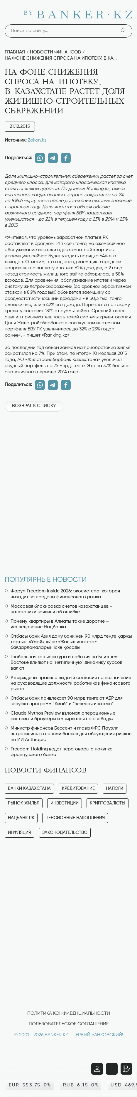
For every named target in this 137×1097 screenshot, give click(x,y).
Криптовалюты (107, 803)
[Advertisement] (68, 490)
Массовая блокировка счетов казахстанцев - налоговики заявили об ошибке (58, 609)
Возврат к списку (34, 406)
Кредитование (78, 788)
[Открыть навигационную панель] (112, 1069)
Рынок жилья (23, 803)
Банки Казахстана (29, 788)
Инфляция (19, 832)
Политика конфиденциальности (68, 1013)
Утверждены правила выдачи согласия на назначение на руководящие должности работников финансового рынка (68, 683)
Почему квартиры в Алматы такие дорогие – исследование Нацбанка (57, 624)
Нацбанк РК (21, 818)
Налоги (114, 788)
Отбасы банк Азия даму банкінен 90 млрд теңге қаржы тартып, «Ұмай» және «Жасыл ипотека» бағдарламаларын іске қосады (68, 642)
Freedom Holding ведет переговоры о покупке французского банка (58, 752)
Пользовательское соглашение (69, 1024)
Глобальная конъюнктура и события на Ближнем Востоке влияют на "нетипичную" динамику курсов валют (63, 663)
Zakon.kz (37, 140)
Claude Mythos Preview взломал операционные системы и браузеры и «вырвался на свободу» (60, 716)
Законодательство (64, 832)
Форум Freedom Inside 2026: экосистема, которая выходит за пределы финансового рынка (62, 594)
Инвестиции (64, 803)
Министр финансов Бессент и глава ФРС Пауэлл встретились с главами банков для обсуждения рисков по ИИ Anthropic (68, 734)
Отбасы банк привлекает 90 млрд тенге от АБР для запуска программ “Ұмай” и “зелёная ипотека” (64, 701)
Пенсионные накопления (75, 818)
